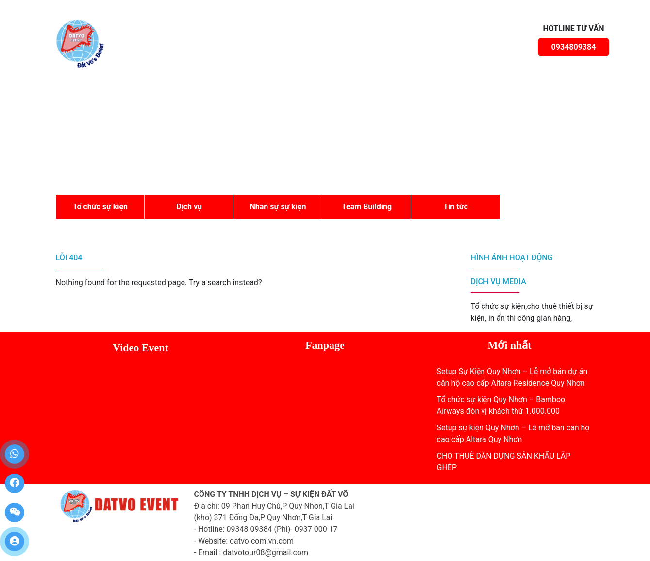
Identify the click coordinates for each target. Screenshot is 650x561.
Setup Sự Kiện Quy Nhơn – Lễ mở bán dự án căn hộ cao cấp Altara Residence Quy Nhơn (512, 377)
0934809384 (573, 46)
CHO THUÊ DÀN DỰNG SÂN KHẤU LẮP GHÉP (504, 461)
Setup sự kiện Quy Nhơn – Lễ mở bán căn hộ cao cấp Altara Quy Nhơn (513, 433)
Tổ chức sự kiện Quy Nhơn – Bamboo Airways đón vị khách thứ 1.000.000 (501, 405)
